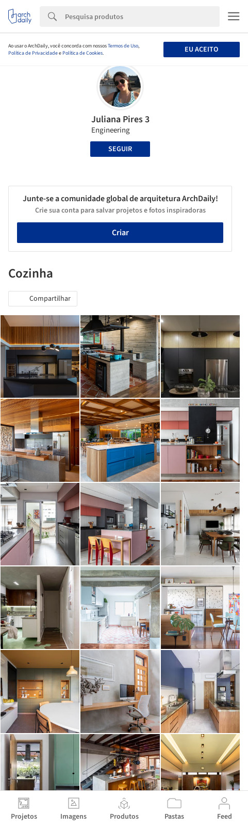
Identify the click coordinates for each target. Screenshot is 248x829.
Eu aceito (201, 49)
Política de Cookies (82, 53)
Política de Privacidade (33, 53)
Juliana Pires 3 (120, 119)
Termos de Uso (123, 46)
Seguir (120, 149)
